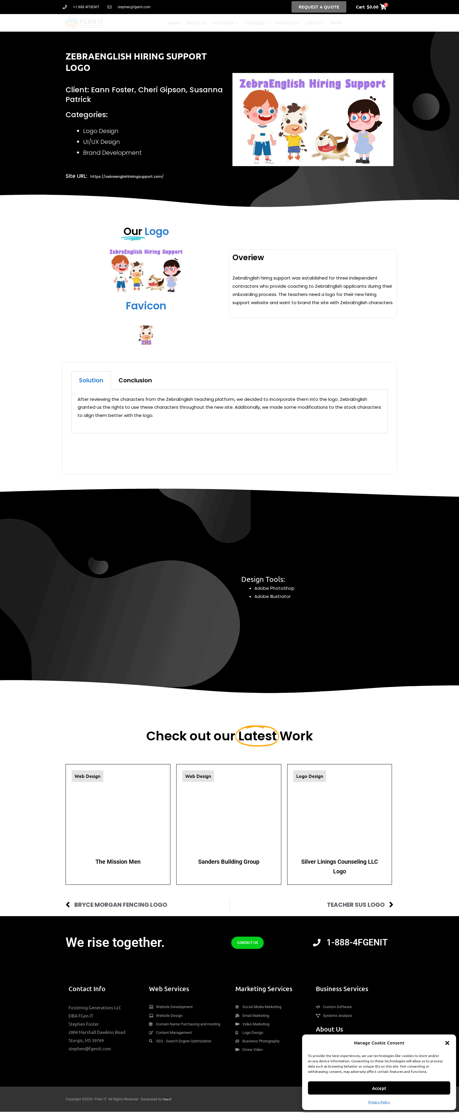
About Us (196, 22)
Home (174, 22)
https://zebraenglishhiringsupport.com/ (143, 176)
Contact (314, 22)
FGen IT (169, 1100)
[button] (447, 1043)
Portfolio (287, 22)
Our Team (225, 22)
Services (256, 22)
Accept (379, 1088)
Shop (335, 22)
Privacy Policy (379, 1102)
